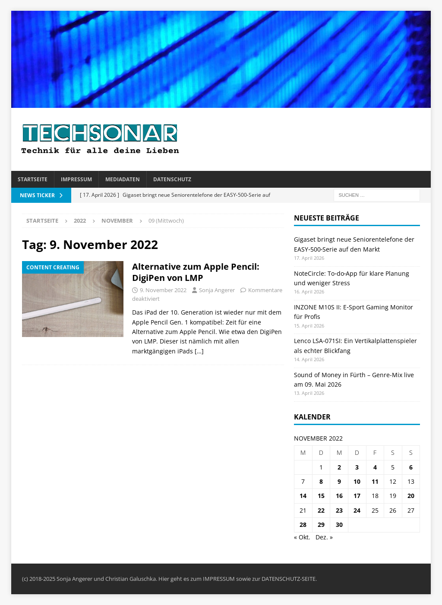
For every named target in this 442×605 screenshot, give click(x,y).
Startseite (32, 179)
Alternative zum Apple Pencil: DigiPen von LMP (195, 272)
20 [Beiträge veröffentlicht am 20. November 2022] (410, 496)
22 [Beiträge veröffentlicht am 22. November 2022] (321, 510)
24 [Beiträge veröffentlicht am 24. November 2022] (357, 510)
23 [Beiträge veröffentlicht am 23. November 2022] (339, 510)
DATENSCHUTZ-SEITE (289, 579)
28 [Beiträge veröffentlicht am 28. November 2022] (303, 524)
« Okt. (302, 537)
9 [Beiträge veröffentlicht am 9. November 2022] (339, 481)
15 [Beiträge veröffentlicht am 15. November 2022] (321, 496)
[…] (199, 351)
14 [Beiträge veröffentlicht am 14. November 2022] (303, 496)
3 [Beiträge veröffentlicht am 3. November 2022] (357, 467)
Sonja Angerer (217, 290)
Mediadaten (122, 179)
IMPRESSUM (219, 579)
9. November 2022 (163, 290)
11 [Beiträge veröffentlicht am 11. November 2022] (375, 481)
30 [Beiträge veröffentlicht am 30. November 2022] (339, 524)
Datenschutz (172, 179)
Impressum (76, 179)
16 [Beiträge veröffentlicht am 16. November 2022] (339, 496)
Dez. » (324, 537)
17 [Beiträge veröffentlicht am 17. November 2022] (357, 496)
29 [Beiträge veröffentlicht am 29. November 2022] (321, 524)
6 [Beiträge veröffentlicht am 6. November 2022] (411, 467)
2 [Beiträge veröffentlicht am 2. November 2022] (339, 467)
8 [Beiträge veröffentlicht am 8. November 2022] (321, 481)
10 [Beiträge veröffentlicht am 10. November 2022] (357, 481)
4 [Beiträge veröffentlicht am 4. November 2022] (375, 467)
